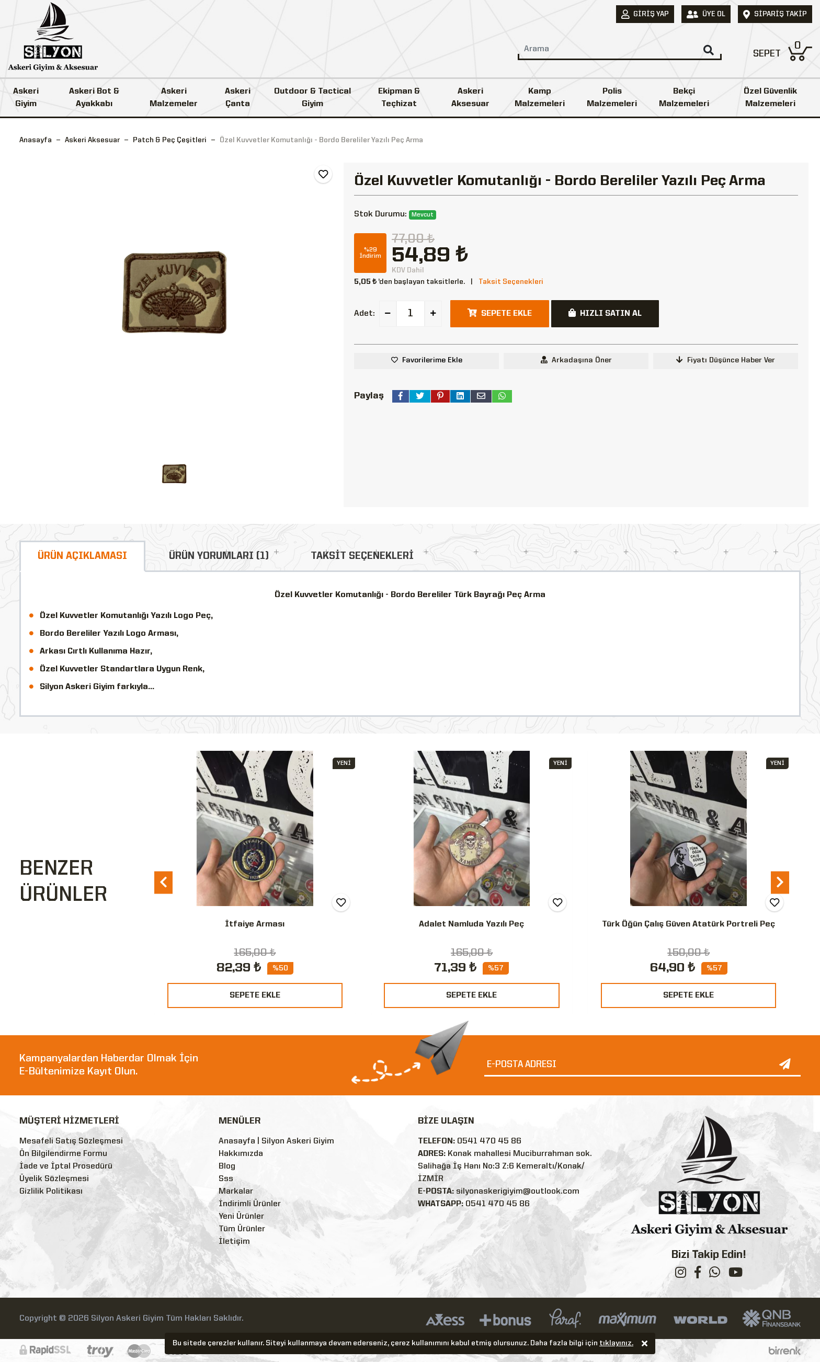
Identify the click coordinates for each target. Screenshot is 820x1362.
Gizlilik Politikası (51, 1191)
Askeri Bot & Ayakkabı (94, 97)
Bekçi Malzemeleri (684, 97)
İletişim (234, 1242)
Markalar (236, 1191)
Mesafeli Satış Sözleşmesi (71, 1141)
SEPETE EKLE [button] (500, 313)
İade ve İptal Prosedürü (65, 1166)
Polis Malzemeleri (612, 97)
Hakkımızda (241, 1154)
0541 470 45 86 (489, 1141)
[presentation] (163, 882)
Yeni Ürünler (241, 1216)
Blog (227, 1166)
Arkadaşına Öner (576, 360)
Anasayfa (35, 140)
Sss (226, 1179)
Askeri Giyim (26, 97)
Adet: (364, 314)
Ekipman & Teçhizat (399, 97)
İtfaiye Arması (254, 924)
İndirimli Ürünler (250, 1204)
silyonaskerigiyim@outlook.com (517, 1191)
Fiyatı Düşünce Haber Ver (725, 360)
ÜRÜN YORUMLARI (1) (219, 556)
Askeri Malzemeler (174, 97)
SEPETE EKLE (255, 995)
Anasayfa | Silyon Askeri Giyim (276, 1141)
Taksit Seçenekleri (511, 281)
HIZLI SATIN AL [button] (605, 313)
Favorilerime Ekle (432, 360)
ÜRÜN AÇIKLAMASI (82, 556)
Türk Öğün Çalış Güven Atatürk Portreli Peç (688, 924)
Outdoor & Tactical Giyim (312, 97)
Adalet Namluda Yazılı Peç (471, 924)
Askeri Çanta (237, 97)
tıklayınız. (616, 1344)
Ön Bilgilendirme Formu (63, 1154)
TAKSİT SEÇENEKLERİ (362, 556)
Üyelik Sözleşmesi (54, 1179)
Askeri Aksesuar (470, 97)
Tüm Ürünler (242, 1229)
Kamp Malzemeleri (540, 97)
